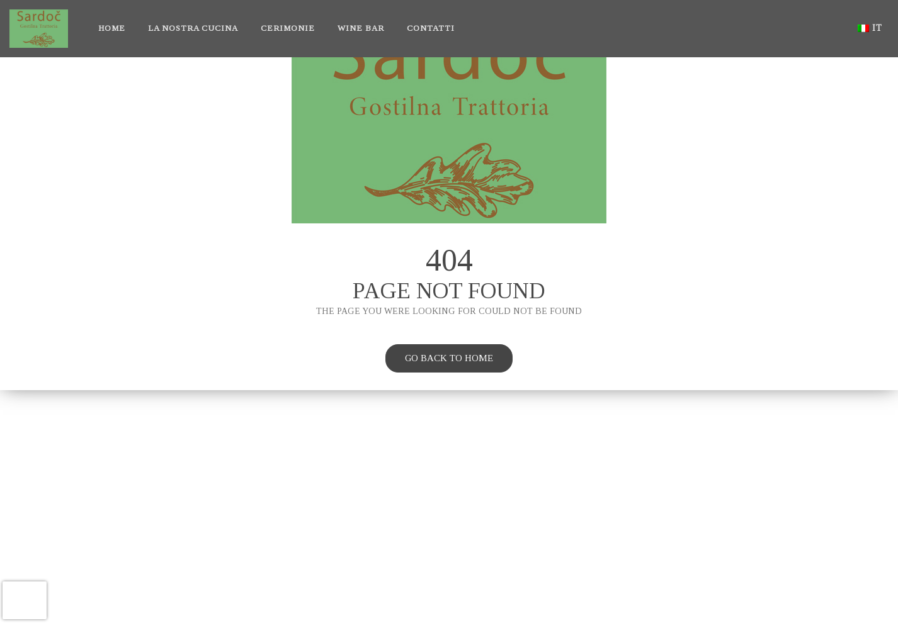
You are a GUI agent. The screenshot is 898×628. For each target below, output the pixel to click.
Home (111, 28)
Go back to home (439, 360)
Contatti (431, 28)
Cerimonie (288, 28)
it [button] (870, 28)
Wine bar (361, 28)
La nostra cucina (193, 28)
